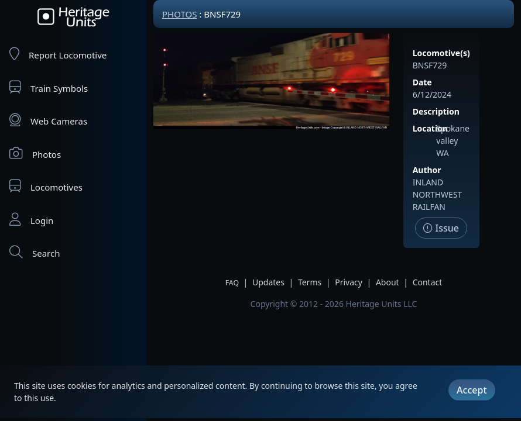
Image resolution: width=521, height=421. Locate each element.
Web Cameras (48, 120)
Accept (471, 390)
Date (422, 82)
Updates (268, 282)
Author (427, 169)
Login (31, 219)
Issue (441, 228)
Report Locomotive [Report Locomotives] (58, 54)
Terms (309, 282)
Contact (428, 282)
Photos (35, 153)
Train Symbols (48, 87)
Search (34, 252)
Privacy (348, 282)
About (387, 282)
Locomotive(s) (441, 52)
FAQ (232, 283)
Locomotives (46, 186)
